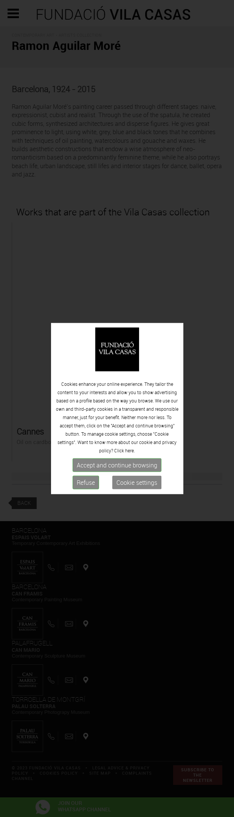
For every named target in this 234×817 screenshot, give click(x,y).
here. (130, 450)
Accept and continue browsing (117, 465)
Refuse (86, 482)
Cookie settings (136, 482)
